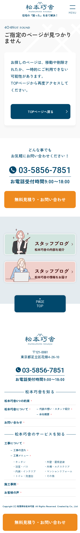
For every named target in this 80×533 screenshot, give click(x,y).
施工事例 (10, 484)
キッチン (20, 462)
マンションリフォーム (59, 471)
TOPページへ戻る (41, 111)
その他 (50, 476)
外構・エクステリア (58, 466)
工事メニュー (21, 455)
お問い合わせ (13, 422)
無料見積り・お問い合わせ (40, 522)
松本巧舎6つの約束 (17, 400)
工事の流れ (19, 450)
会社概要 (44, 414)
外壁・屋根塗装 (56, 462)
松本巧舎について (16, 409)
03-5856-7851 (45, 170)
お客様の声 (11, 492)
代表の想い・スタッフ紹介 (54, 409)
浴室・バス (21, 466)
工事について (13, 443)
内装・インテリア (25, 471)
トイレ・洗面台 (24, 476)
